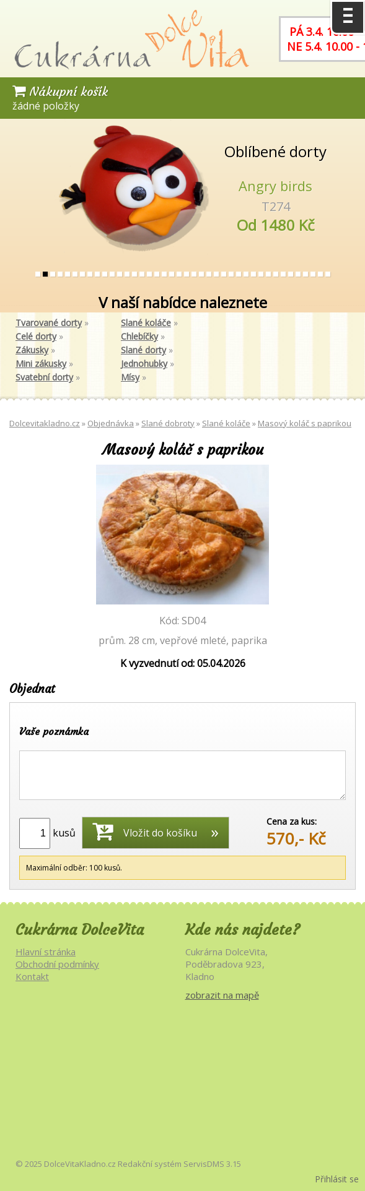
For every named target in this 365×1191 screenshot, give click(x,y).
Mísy (130, 377)
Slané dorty (143, 350)
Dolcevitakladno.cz (44, 423)
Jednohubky (144, 363)
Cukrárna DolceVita (79, 930)
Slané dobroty (168, 423)
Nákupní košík (60, 91)
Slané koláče (146, 323)
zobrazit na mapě (222, 995)
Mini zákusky (40, 363)
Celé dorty (35, 336)
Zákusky (31, 350)
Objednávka (110, 423)
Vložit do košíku (144, 831)
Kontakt (32, 976)
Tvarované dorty (48, 323)
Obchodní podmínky (57, 964)
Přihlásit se (337, 1179)
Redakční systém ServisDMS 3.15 (179, 1163)
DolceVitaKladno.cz (80, 1163)
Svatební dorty (44, 377)
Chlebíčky (139, 336)
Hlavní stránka (45, 951)
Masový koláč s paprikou (304, 423)
